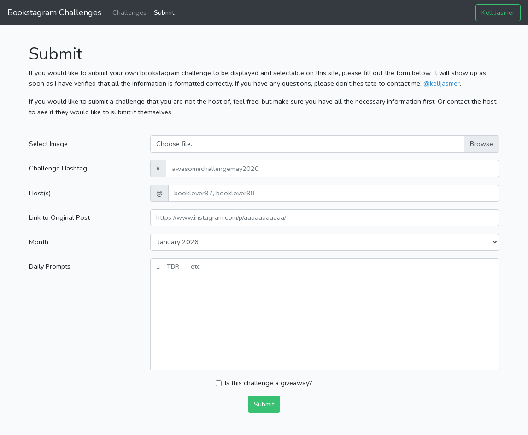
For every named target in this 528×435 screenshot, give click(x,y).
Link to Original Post (59, 217)
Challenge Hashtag (58, 168)
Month (38, 242)
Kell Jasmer (498, 12)
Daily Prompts (49, 266)
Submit (164, 12)
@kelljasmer (441, 83)
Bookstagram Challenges (54, 12)
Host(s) (40, 193)
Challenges (129, 12)
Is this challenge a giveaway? (268, 383)
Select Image (48, 143)
